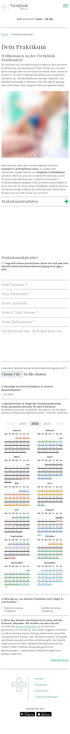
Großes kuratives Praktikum (51, 609)
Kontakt (39, 678)
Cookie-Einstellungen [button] (46, 696)
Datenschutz (42, 690)
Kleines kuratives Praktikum (14, 609)
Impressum (41, 684)
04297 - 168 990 (44, 19)
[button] (33, 155)
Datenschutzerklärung (28, 626)
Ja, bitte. (9, 394)
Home (5, 34)
